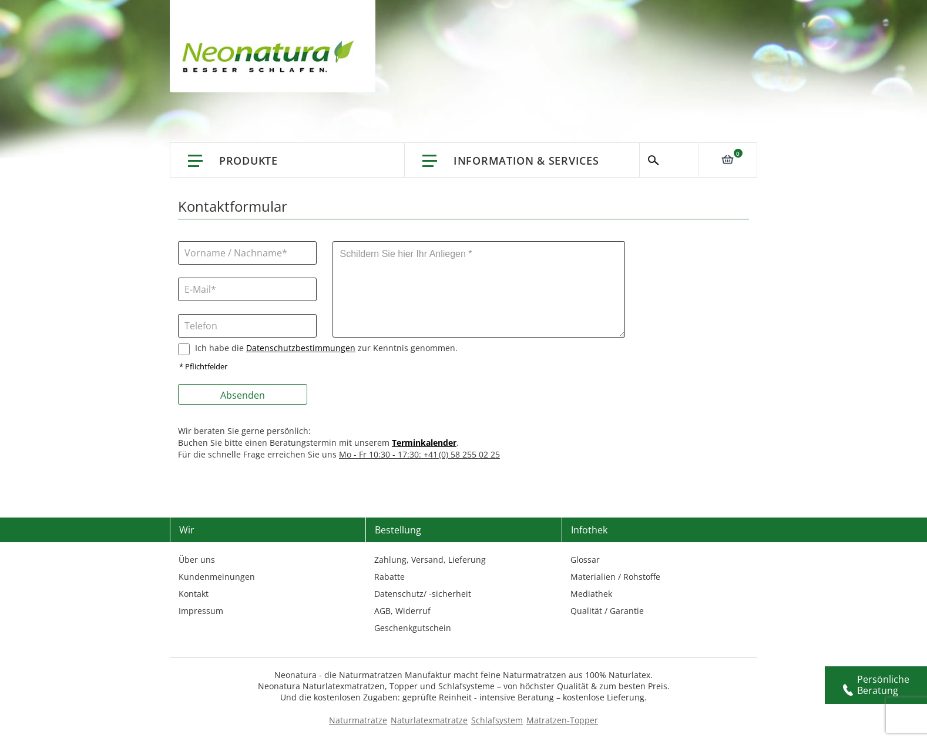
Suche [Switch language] (669, 160)
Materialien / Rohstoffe (615, 576)
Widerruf (413, 610)
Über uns (197, 559)
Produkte (248, 160)
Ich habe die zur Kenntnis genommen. (326, 347)
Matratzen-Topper (562, 720)
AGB (382, 610)
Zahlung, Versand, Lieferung (430, 559)
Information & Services (526, 160)
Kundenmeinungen (217, 576)
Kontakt (194, 593)
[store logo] (271, 58)
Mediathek (591, 593)
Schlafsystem (497, 720)
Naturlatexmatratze (429, 720)
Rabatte (389, 576)
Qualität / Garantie (607, 610)
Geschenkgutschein (412, 627)
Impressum (201, 610)
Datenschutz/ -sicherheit (422, 593)
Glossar (585, 559)
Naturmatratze (358, 720)
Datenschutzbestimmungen (300, 347)
